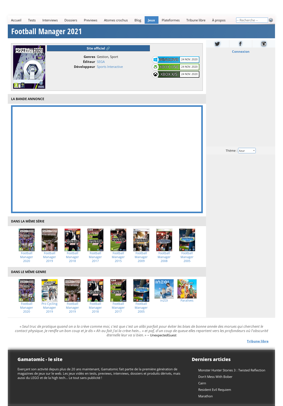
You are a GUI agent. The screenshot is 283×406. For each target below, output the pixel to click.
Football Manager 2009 (141, 257)
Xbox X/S (168, 74)
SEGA (101, 61)
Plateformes (171, 20)
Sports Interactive (110, 66)
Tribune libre (196, 20)
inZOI (164, 300)
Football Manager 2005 (187, 257)
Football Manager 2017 (95, 257)
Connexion (240, 51)
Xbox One (169, 66)
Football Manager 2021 (46, 31)
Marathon (205, 396)
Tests (32, 20)
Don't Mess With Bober (215, 376)
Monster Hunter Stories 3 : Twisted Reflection (231, 370)
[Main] (122, 20)
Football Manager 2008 (164, 257)
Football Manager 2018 (72, 257)
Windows (169, 59)
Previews (91, 20)
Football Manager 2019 (49, 257)
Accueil (16, 20)
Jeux (151, 20)
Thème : (241, 151)
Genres (89, 56)
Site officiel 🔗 (98, 48)
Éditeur (89, 61)
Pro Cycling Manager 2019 (50, 307)
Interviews (50, 20)
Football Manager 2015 (118, 257)
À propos (219, 20)
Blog (138, 20)
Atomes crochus (116, 20)
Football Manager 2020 (26, 257)
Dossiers (71, 20)
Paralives (187, 300)
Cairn (202, 383)
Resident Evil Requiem (214, 389)
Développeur (84, 66)
